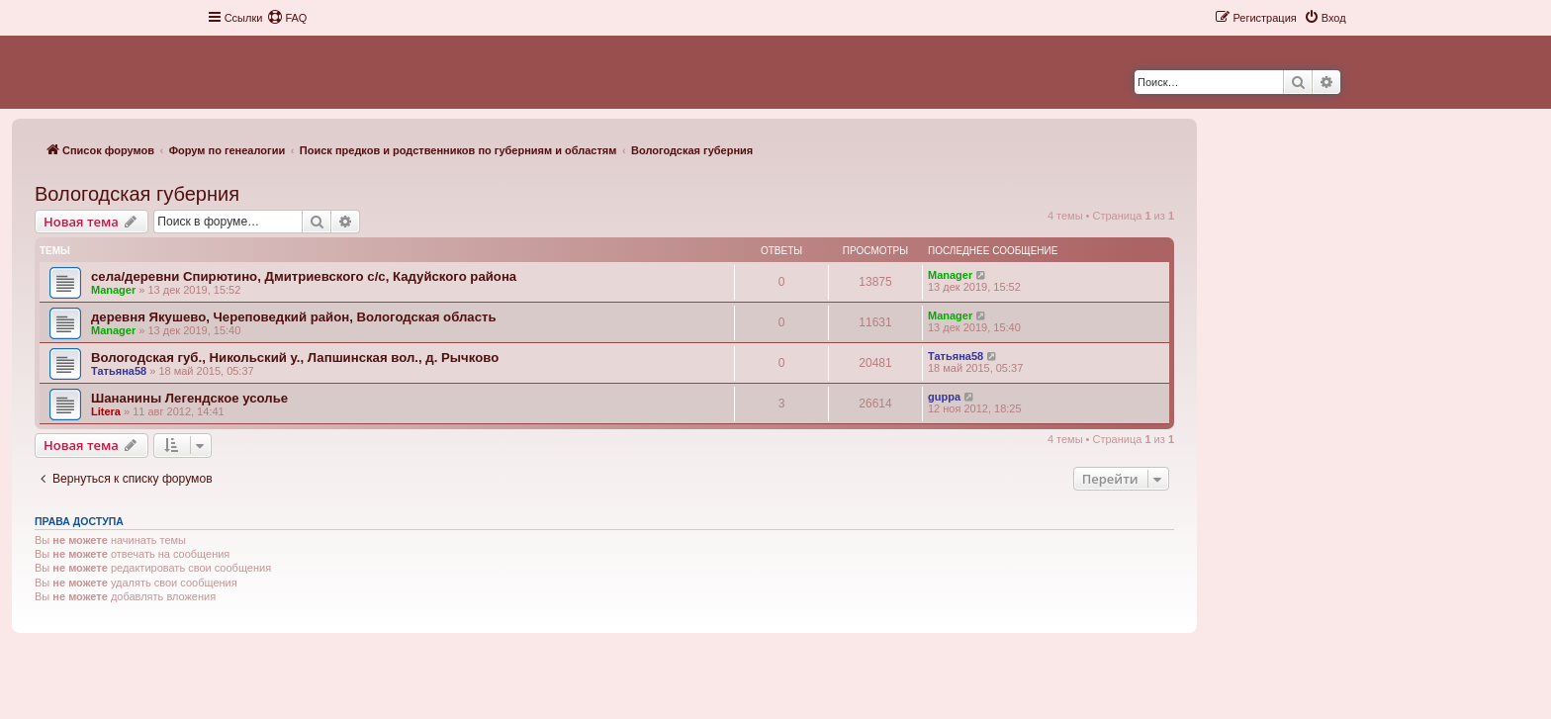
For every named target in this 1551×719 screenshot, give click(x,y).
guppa (944, 397)
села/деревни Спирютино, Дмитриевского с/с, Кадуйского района (303, 276)
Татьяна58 (118, 371)
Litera (106, 411)
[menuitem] (287, 18)
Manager (113, 290)
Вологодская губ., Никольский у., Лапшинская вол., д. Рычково (295, 357)
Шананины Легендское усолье (189, 398)
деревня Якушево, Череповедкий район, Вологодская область (294, 317)
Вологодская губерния (137, 194)
